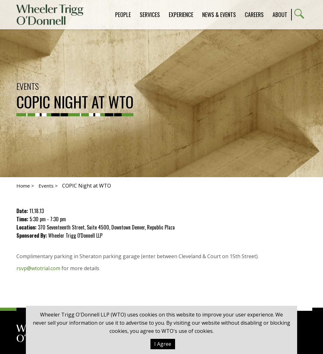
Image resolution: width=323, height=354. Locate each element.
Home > (25, 186)
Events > (48, 186)
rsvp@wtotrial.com (38, 268)
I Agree (162, 343)
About (280, 14)
